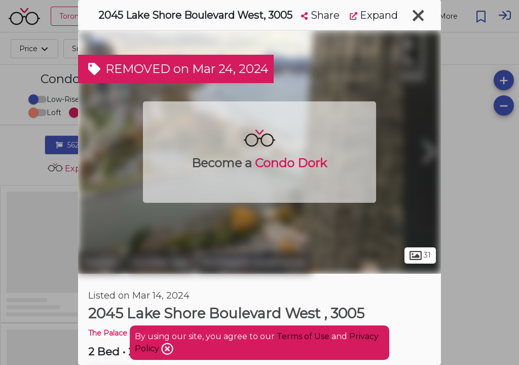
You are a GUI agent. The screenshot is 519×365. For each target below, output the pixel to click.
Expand (374, 15)
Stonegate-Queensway (254, 262)
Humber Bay (160, 262)
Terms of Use (303, 336)
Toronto (101, 262)
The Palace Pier (115, 333)
